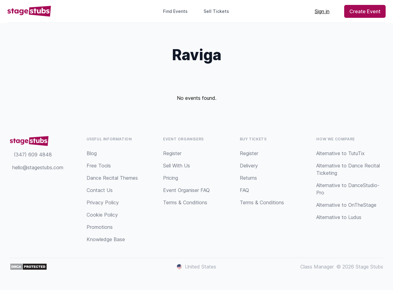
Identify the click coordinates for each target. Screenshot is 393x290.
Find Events (175, 11)
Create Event (364, 11)
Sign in (322, 11)
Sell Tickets (219, 11)
